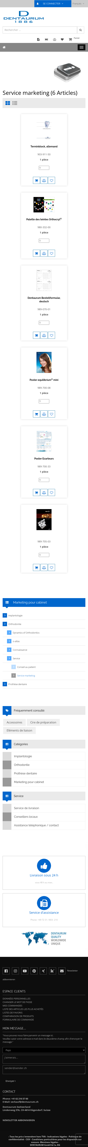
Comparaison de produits (18, 1016)
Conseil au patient (26, 667)
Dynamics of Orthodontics (26, 632)
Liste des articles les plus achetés (23, 1009)
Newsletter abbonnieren (19, 1120)
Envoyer (11, 1081)
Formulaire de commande (18, 1019)
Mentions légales (49, 1142)
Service (16, 658)
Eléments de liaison (19, 730)
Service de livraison (21, 808)
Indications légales (57, 1136)
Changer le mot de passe (17, 1002)
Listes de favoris (12, 1012)
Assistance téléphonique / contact (31, 825)
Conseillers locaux (20, 817)
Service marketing (26, 675)
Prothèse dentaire (17, 684)
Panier (76, 40)
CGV (28, 1139)
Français (78, 3)
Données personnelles (16, 998)
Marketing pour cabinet (23, 782)
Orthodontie (14, 624)
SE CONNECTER (51, 3)
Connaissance (20, 649)
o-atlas (16, 641)
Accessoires (14, 722)
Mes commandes (12, 1005)
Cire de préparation (43, 722)
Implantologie (15, 615)
